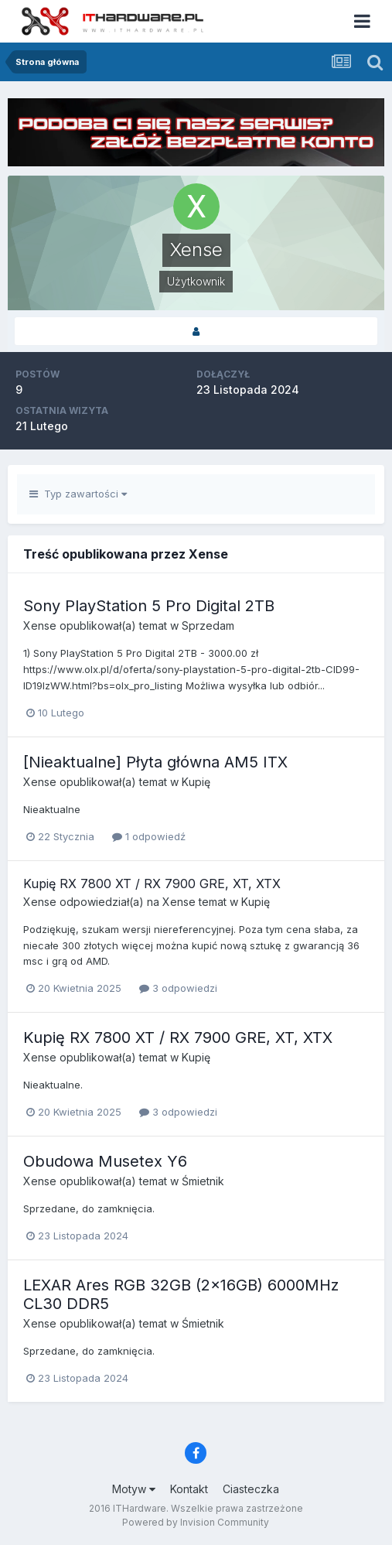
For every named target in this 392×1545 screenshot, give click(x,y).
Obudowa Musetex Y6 (105, 1161)
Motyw (133, 1488)
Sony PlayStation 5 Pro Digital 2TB (148, 605)
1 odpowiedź (149, 836)
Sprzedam (208, 625)
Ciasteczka (251, 1488)
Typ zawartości (78, 493)
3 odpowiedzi (178, 988)
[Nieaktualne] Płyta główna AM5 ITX (155, 762)
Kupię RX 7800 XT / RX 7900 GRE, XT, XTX (152, 883)
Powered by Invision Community (195, 1522)
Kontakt (189, 1488)
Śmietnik (203, 1181)
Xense (39, 625)
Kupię (196, 781)
